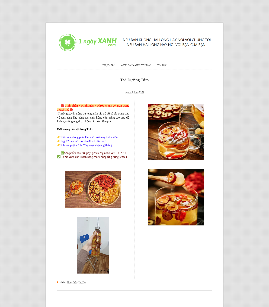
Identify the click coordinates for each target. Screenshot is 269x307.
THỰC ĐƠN (108, 65)
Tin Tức (82, 282)
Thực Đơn (72, 282)
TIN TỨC (161, 65)
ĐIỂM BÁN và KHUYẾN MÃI (136, 65)
